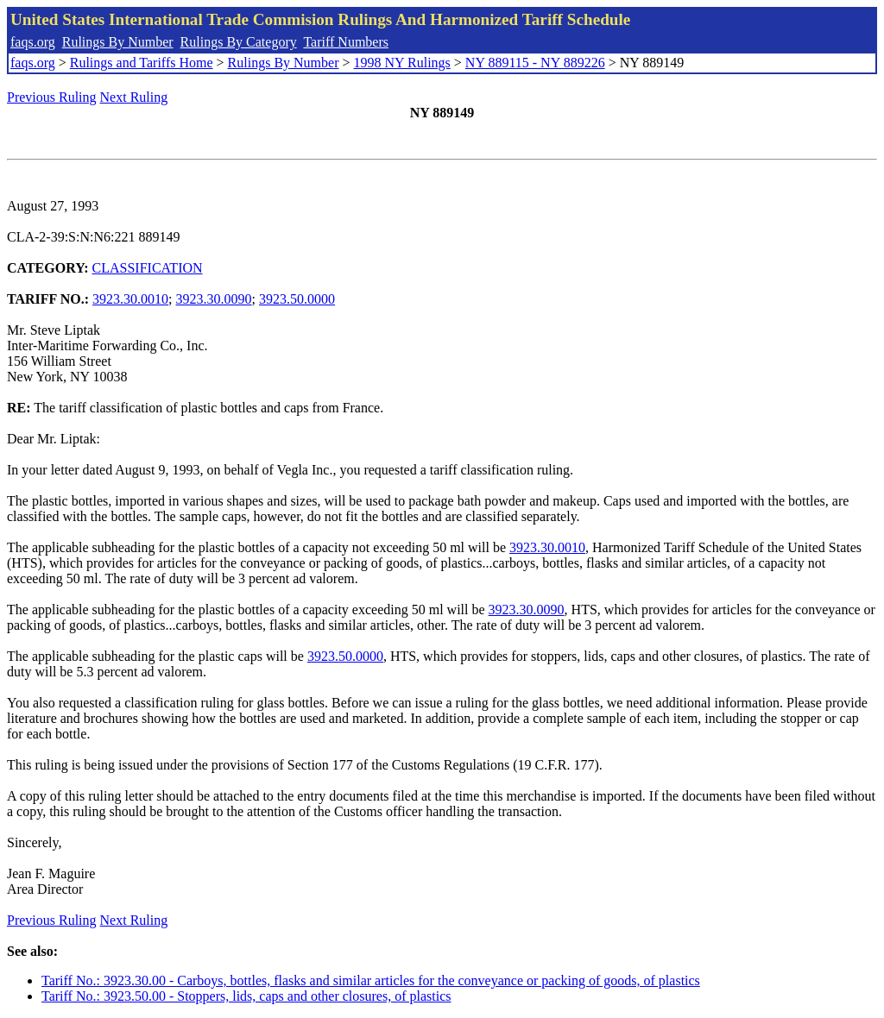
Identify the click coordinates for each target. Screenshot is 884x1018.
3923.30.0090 (214, 299)
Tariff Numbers (345, 42)
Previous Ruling (52, 97)
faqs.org (32, 42)
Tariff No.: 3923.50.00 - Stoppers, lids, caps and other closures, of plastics (246, 996)
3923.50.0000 (297, 299)
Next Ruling (134, 97)
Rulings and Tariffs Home (141, 62)
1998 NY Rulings (402, 62)
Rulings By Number (118, 42)
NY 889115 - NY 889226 (535, 62)
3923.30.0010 (130, 299)
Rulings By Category (238, 42)
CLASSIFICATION (147, 268)
